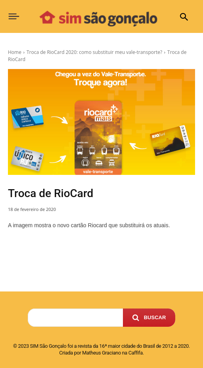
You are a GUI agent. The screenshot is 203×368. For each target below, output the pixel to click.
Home (14, 52)
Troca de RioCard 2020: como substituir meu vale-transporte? (94, 52)
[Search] (149, 318)
